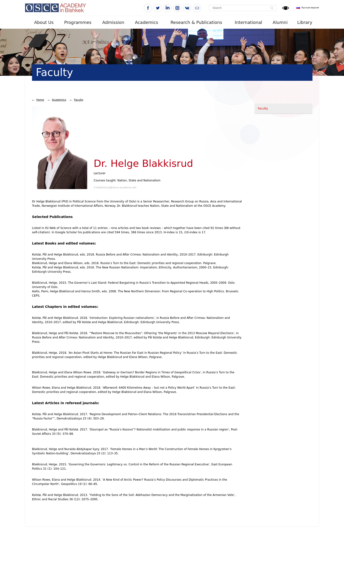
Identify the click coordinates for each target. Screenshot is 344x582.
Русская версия (310, 7)
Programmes (77, 22)
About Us (44, 22)
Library (304, 22)
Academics (146, 22)
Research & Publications (196, 22)
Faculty (78, 99)
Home (40, 99)
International (248, 22)
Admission (113, 22)
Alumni (280, 22)
